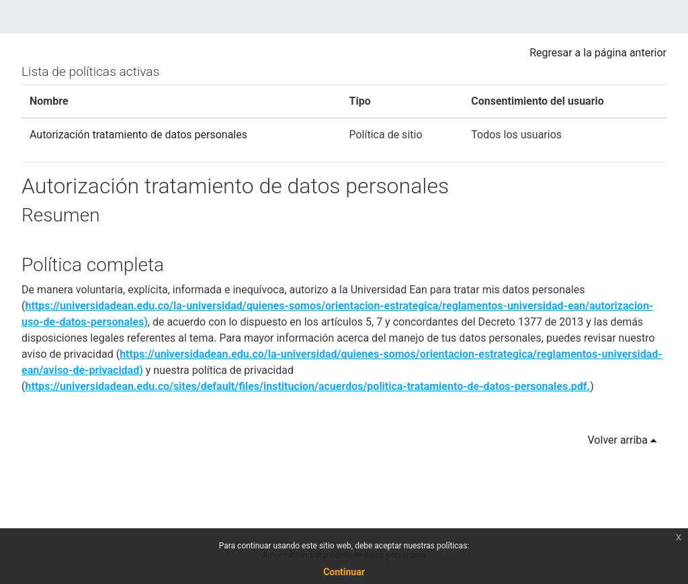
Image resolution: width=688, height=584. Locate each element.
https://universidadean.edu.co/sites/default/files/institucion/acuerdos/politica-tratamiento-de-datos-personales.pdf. (307, 386)
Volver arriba (624, 440)
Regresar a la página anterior (597, 52)
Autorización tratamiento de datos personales (138, 134)
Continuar (344, 572)
